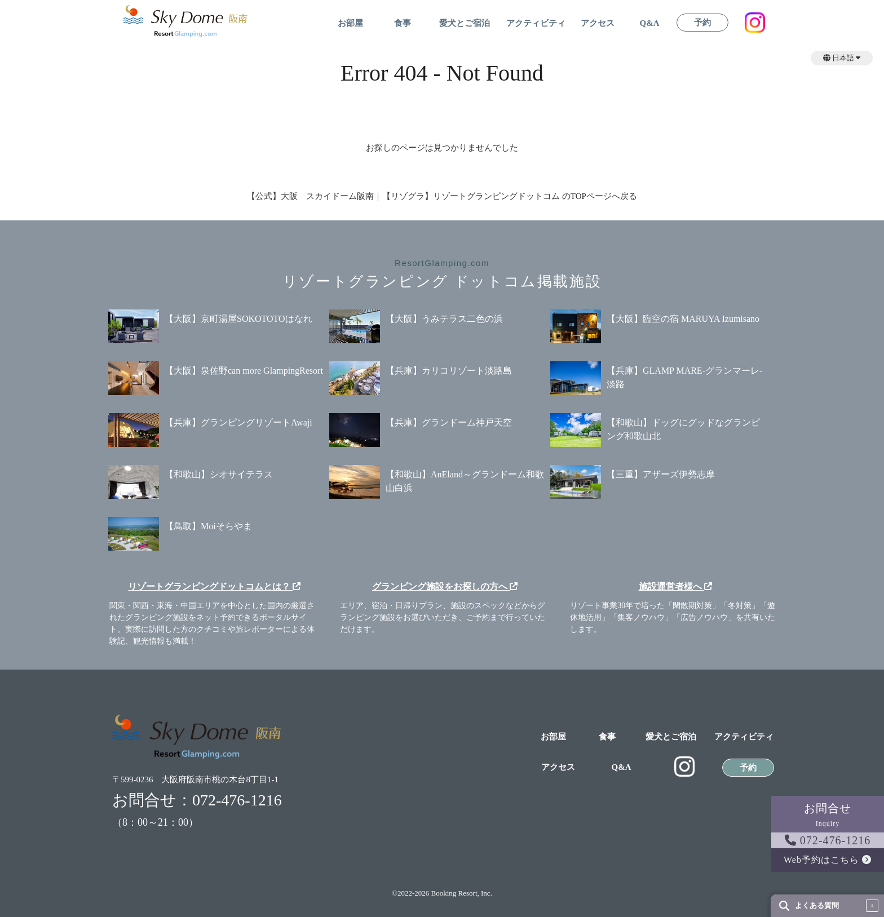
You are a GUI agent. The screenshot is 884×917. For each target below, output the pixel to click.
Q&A (650, 23)
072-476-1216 (827, 840)
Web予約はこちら (828, 860)
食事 (402, 23)
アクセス (598, 23)
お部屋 (350, 23)
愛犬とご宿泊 (464, 23)
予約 (702, 23)
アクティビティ (535, 23)
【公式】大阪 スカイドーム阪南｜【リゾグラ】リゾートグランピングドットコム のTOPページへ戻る (442, 196)
